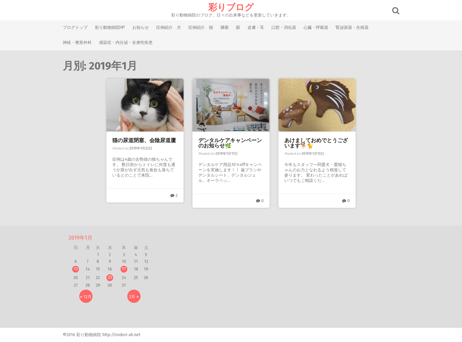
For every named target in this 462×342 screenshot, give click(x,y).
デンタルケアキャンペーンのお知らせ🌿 (230, 143)
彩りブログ (231, 7)
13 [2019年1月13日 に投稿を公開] (76, 268)
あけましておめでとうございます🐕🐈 (316, 143)
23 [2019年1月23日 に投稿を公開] (110, 277)
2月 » (134, 296)
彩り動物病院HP (110, 27)
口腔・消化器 (283, 27)
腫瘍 (224, 27)
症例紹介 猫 (200, 27)
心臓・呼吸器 (315, 27)
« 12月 (86, 296)
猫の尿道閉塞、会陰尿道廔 (144, 140)
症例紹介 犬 (168, 27)
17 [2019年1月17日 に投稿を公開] (124, 268)
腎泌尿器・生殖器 (352, 27)
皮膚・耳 (256, 27)
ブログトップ (75, 27)
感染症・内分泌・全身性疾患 (126, 42)
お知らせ (140, 27)
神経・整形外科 (77, 42)
